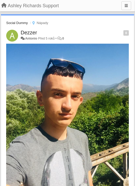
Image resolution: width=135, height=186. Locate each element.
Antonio (31, 38)
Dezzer (29, 32)
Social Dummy (17, 23)
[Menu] (126, 5)
